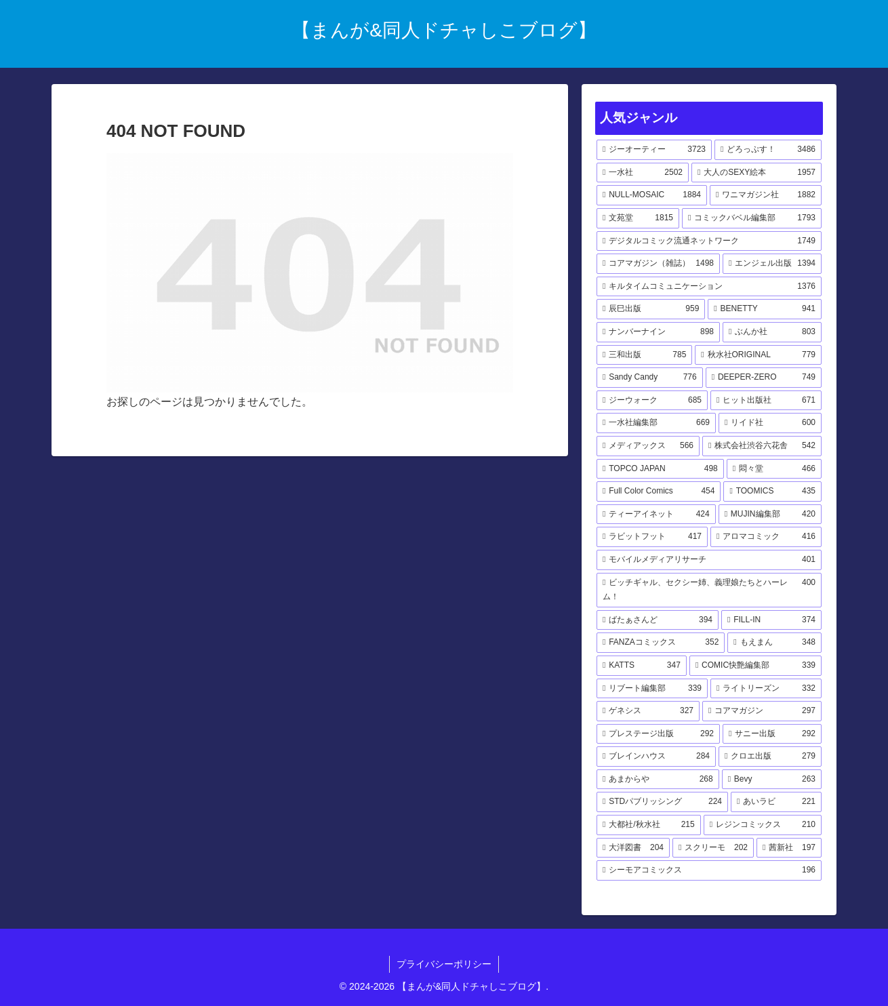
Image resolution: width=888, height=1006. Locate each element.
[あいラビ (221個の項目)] (776, 802)
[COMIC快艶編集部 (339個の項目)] (755, 666)
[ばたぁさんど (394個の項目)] (658, 620)
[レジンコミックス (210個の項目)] (763, 825)
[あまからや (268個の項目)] (658, 779)
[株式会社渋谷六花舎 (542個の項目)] (762, 446)
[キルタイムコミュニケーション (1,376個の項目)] (709, 287)
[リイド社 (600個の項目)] (770, 423)
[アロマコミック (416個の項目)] (766, 537)
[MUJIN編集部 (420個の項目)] (770, 514)
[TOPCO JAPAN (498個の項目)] (660, 469)
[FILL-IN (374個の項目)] (771, 620)
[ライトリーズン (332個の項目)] (766, 689)
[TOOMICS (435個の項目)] (772, 491)
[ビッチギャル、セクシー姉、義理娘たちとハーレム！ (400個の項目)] (709, 590)
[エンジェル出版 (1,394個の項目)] (772, 264)
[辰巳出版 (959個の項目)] (651, 309)
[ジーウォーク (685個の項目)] (652, 400)
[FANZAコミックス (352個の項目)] (661, 642)
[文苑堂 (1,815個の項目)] (638, 218)
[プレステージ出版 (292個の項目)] (658, 734)
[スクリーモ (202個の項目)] (713, 848)
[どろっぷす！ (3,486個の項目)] (768, 150)
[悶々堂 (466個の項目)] (774, 469)
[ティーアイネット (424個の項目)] (656, 514)
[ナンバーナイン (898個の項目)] (658, 332)
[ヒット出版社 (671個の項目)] (766, 400)
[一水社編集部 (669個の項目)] (656, 423)
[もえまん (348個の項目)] (774, 642)
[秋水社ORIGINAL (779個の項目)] (758, 355)
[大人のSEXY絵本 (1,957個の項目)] (756, 173)
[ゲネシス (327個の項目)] (648, 711)
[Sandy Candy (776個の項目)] (650, 377)
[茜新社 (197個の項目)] (789, 848)
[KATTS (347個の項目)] (642, 666)
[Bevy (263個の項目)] (772, 779)
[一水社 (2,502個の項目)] (643, 173)
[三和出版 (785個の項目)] (644, 355)
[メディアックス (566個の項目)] (648, 446)
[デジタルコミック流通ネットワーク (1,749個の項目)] (709, 241)
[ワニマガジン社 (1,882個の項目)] (766, 195)
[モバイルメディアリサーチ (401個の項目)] (709, 560)
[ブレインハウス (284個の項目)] (656, 756)
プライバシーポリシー (444, 964)
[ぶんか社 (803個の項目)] (772, 332)
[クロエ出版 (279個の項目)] (770, 756)
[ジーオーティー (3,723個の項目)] (654, 150)
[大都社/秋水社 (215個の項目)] (649, 825)
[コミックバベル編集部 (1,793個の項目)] (752, 218)
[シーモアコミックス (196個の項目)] (709, 870)
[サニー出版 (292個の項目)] (772, 734)
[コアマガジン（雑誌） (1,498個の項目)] (658, 264)
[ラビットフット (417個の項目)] (652, 537)
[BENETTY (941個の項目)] (765, 309)
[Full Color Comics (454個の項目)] (659, 491)
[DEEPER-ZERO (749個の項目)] (764, 377)
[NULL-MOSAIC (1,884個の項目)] (652, 195)
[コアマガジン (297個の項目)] (762, 711)
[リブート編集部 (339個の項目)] (652, 689)
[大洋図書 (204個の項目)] (633, 848)
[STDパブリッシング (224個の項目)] (662, 802)
